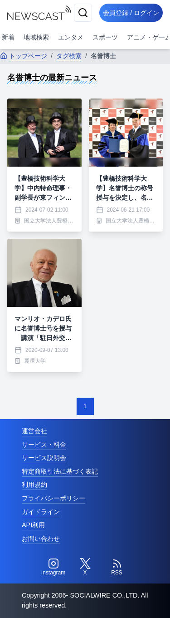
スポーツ (105, 37)
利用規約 (34, 484)
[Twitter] (85, 567)
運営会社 (34, 431)
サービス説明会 (44, 457)
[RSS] (117, 567)
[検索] (83, 13)
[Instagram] (53, 567)
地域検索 (36, 37)
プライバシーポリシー (53, 498)
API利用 (33, 525)
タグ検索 (69, 55)
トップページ (23, 55)
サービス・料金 (44, 444)
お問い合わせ (41, 538)
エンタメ (70, 37)
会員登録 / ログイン (131, 12)
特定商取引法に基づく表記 (60, 471)
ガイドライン (41, 511)
